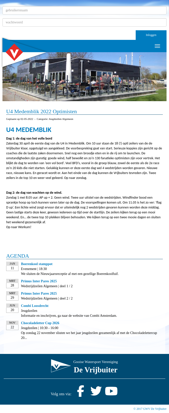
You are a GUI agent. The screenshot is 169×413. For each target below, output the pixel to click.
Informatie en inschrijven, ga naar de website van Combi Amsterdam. (69, 316)
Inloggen (151, 35)
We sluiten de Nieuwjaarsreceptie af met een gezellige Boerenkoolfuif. (70, 274)
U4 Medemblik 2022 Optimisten (41, 111)
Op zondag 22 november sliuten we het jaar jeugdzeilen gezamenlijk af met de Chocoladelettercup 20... (89, 335)
